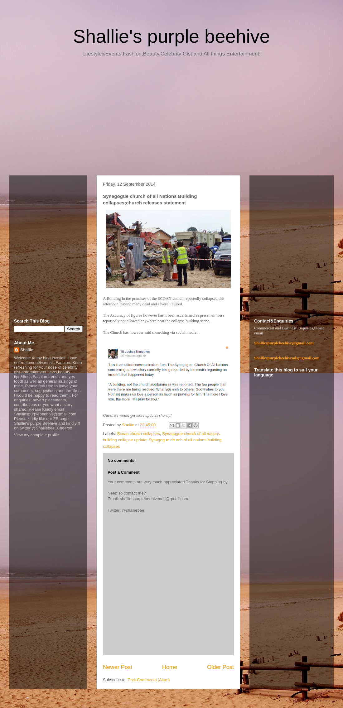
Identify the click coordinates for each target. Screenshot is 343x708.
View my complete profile (36, 435)
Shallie (26, 349)
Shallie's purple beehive (171, 36)
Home (169, 667)
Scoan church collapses (138, 433)
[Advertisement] (171, 118)
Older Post (220, 667)
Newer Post (117, 667)
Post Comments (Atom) (149, 679)
